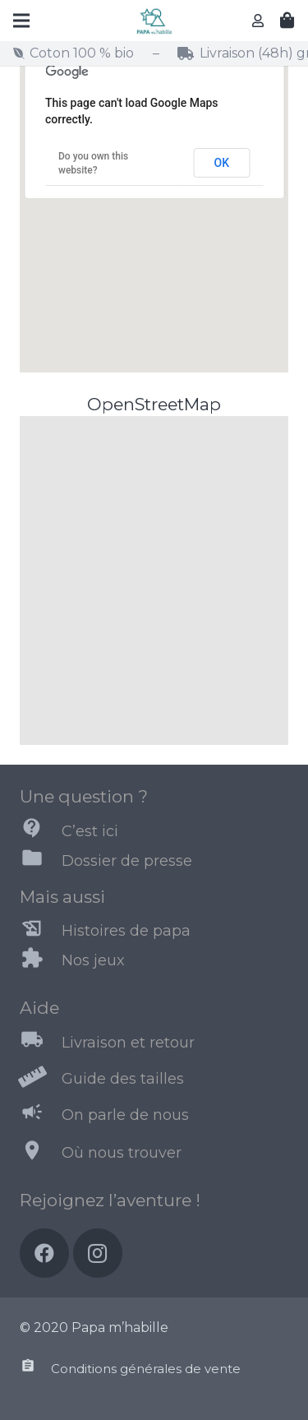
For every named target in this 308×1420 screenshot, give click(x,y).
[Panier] (287, 20)
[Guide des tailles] (41, 1079)
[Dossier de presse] (41, 861)
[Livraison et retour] (41, 1042)
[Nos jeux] (41, 961)
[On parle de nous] (41, 1115)
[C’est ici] (41, 831)
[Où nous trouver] (41, 1153)
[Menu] (21, 20)
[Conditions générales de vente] (35, 1369)
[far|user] (260, 20)
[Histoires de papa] (41, 931)
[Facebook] (44, 1253)
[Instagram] (97, 1253)
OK (222, 162)
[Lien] (153, 21)
